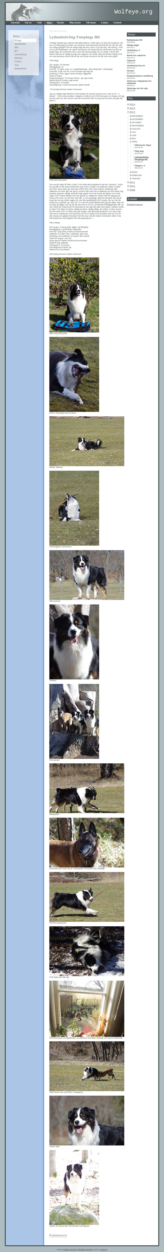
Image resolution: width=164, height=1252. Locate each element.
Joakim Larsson (69, 1249)
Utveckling (21, 54)
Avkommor (21, 68)
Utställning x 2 (133, 50)
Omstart (131, 71)
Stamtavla (20, 44)
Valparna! (131, 60)
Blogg (18, 40)
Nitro (49, 22)
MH (16, 47)
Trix (17, 65)
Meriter (19, 58)
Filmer (18, 61)
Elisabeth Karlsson (135, 204)
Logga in (103, 1249)
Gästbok (117, 22)
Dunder (60, 22)
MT (16, 51)
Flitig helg (139, 151)
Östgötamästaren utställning (140, 76)
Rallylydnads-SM (135, 40)
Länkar (104, 22)
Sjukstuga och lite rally (137, 88)
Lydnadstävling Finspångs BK (142, 158)
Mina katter (75, 22)
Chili (39, 22)
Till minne (91, 22)
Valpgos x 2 (140, 166)
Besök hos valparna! (136, 55)
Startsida (15, 22)
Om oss (28, 22)
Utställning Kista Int (136, 66)
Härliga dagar (133, 45)
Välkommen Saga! (143, 145)
